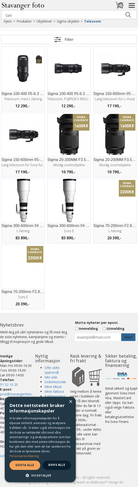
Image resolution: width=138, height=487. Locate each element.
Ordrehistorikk (55, 382)
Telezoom (92, 21)
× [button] (70, 402)
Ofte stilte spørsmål (52, 370)
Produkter (24, 21)
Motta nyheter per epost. (97, 322)
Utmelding (116, 328)
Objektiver (44, 21)
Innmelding (88, 328)
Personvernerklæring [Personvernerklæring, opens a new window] (24, 456)
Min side (51, 377)
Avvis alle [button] (56, 465)
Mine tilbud (53, 386)
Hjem (8, 21)
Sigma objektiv (68, 21)
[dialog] (40, 439)
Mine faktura (54, 391)
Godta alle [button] (24, 465)
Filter (69, 39)
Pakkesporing (55, 396)
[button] (40, 475)
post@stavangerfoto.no (18, 394)
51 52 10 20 (9, 384)
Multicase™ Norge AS (106, 482)
